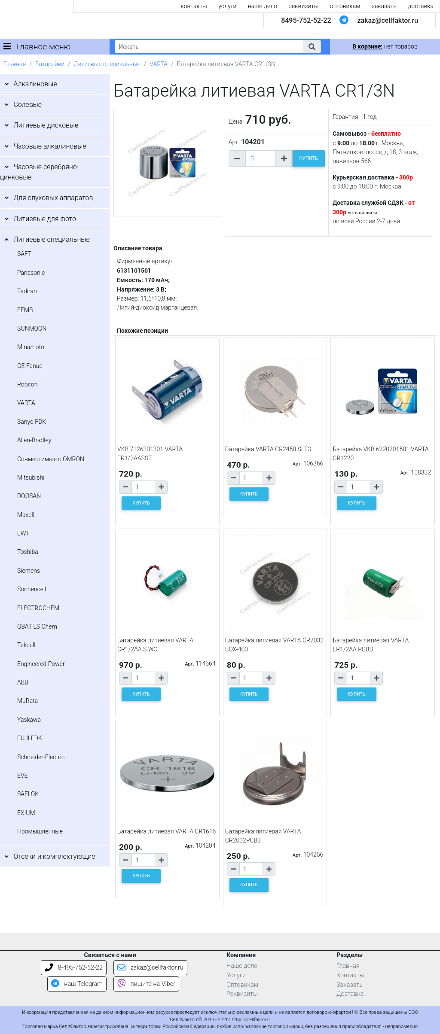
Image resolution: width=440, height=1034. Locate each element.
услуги (227, 6)
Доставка (350, 994)
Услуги (236, 975)
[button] (312, 46)
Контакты (350, 975)
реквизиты (303, 6)
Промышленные (40, 831)
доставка (421, 6)
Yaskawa (29, 719)
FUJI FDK (29, 738)
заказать (384, 6)
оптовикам (345, 6)
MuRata (27, 700)
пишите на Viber (146, 984)
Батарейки (49, 64)
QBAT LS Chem (37, 626)
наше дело (262, 6)
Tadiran (27, 291)
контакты (194, 6)
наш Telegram (77, 984)
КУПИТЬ (308, 158)
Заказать (349, 984)
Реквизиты (242, 994)
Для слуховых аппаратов (53, 198)
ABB (22, 682)
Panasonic (31, 272)
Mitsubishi (30, 477)
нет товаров (384, 46)
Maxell (25, 514)
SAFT (24, 253)
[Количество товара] (260, 158)
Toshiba (27, 551)
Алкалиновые (35, 84)
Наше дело (241, 966)
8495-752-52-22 (306, 20)
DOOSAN (29, 496)
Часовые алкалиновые (49, 146)
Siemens (28, 570)
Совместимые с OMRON (50, 459)
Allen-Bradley (34, 440)
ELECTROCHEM (38, 608)
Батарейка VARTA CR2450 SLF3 (268, 449)
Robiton (27, 384)
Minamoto (30, 347)
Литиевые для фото (44, 219)
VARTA (159, 64)
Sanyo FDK (31, 421)
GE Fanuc (30, 365)
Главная (14, 64)
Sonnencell (31, 589)
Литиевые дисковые (45, 125)
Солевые (27, 104)
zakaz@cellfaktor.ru (387, 20)
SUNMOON (31, 328)
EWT (23, 533)
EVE (22, 775)
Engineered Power (41, 663)
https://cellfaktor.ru (251, 1019)
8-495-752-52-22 (74, 967)
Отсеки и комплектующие (54, 856)
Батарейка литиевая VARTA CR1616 (166, 831)
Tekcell (26, 645)
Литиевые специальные (107, 64)
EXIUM (26, 812)
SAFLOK (28, 794)
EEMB (25, 310)
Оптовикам (242, 984)
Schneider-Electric (40, 757)
